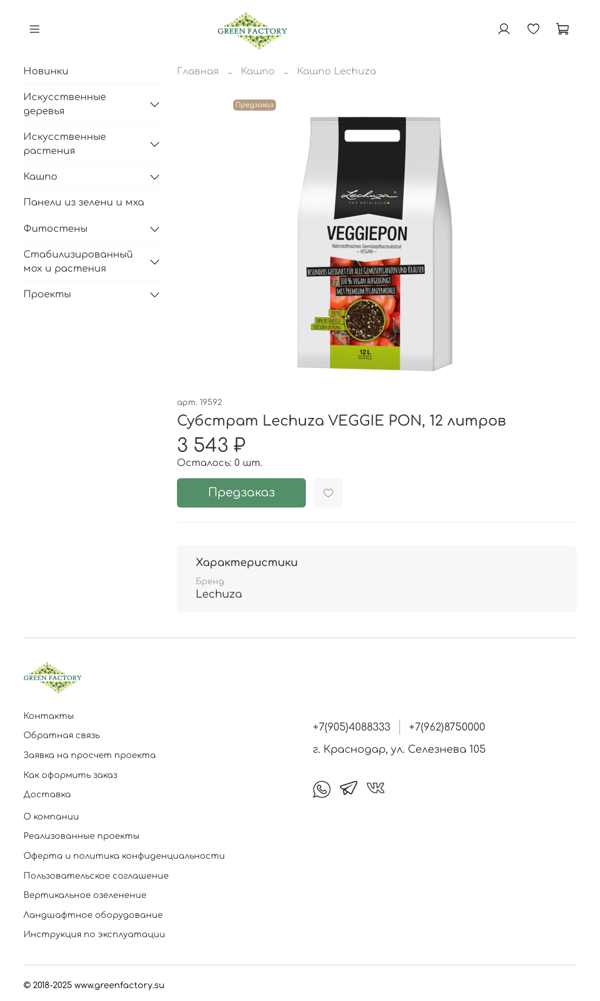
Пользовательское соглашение (96, 875)
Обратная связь (61, 735)
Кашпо (258, 71)
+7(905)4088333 (351, 727)
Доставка (47, 794)
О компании (51, 816)
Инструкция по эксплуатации (94, 934)
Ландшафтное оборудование (93, 915)
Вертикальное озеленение (84, 895)
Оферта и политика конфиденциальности (124, 856)
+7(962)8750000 (447, 727)
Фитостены (55, 229)
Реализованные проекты (81, 836)
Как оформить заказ (70, 775)
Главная (198, 71)
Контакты (48, 716)
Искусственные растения (64, 144)
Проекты (47, 294)
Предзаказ (241, 492)
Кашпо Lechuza (336, 71)
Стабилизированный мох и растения (78, 261)
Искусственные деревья (64, 104)
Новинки (46, 71)
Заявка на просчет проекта (89, 755)
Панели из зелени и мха (83, 202)
